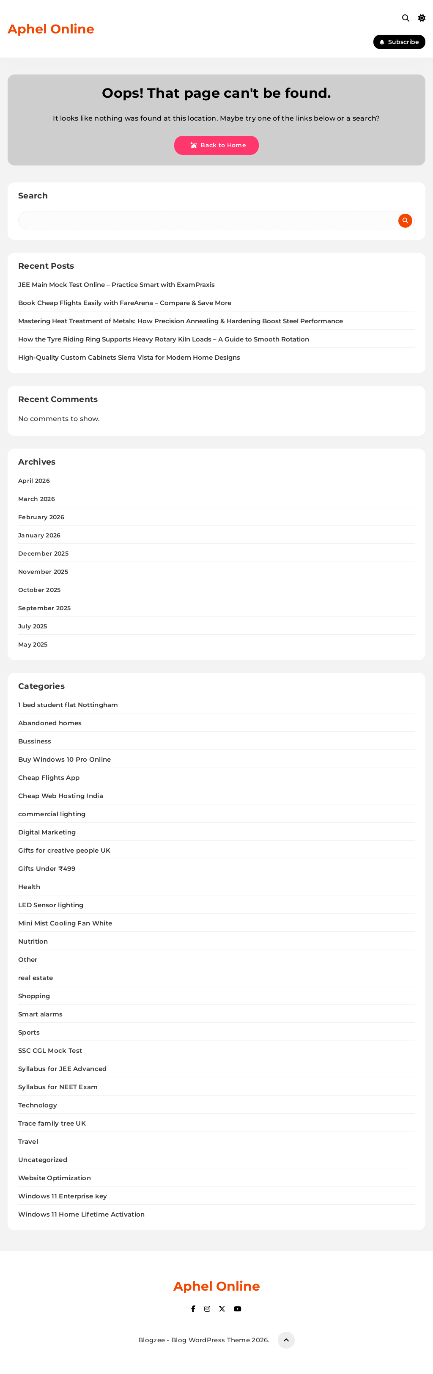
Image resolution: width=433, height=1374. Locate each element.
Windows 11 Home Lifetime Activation (81, 1214)
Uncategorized (42, 1160)
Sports (29, 1032)
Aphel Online (51, 29)
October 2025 (39, 590)
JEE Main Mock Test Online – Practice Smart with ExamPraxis (116, 285)
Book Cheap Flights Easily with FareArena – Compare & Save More (124, 303)
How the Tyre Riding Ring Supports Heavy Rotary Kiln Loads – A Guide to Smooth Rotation (163, 339)
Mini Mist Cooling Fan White (65, 923)
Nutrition (33, 941)
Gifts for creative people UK (64, 850)
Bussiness (35, 741)
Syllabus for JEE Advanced (62, 1069)
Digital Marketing (47, 832)
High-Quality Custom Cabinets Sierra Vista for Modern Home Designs (129, 357)
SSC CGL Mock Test (50, 1050)
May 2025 (32, 644)
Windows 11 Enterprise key (62, 1196)
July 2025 (32, 626)
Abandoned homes (50, 723)
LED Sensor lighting (51, 905)
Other (28, 959)
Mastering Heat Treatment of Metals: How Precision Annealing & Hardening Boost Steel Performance (180, 321)
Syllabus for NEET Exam (58, 1087)
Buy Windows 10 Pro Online (64, 759)
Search (33, 196)
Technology (37, 1105)
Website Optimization (54, 1178)
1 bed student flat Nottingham (68, 705)
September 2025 (44, 608)
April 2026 (34, 481)
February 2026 (41, 517)
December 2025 (43, 553)
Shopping (34, 996)
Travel (28, 1141)
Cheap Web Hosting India (60, 796)
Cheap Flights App (48, 778)
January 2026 (39, 535)
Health (29, 887)
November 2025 (43, 571)
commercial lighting (52, 814)
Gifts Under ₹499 (46, 869)
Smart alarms (40, 1014)
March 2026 (36, 499)
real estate (35, 978)
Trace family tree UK (52, 1123)
